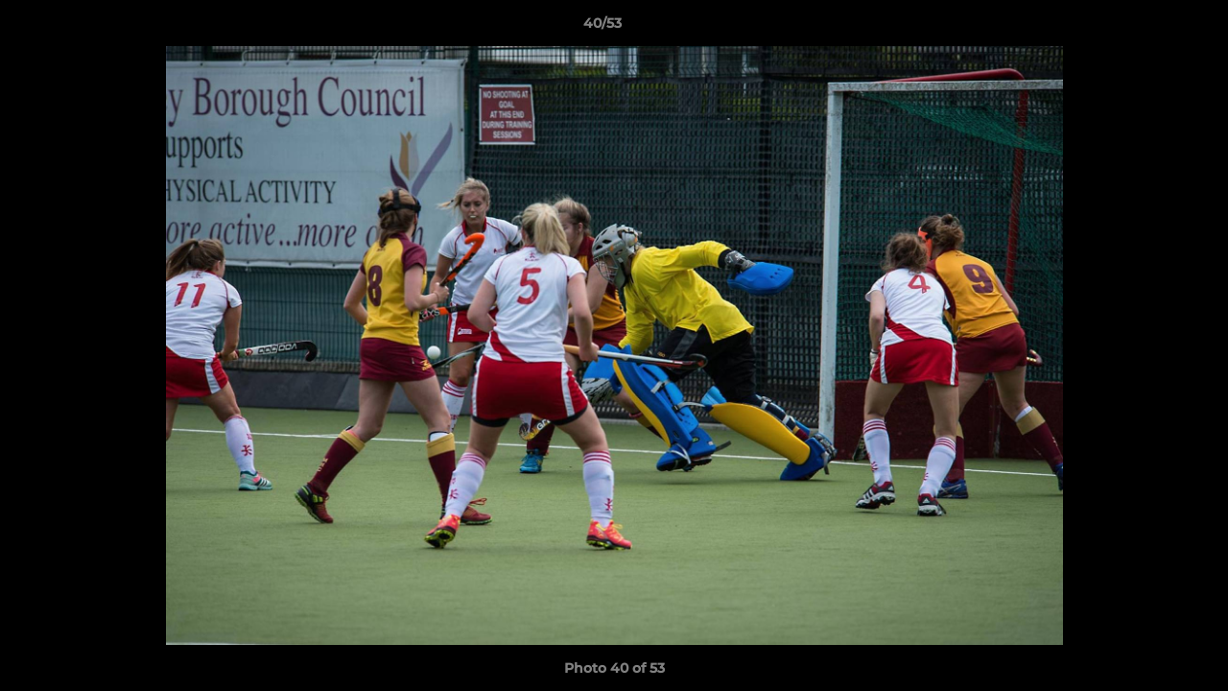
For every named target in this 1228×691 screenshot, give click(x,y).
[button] (1147, 27)
